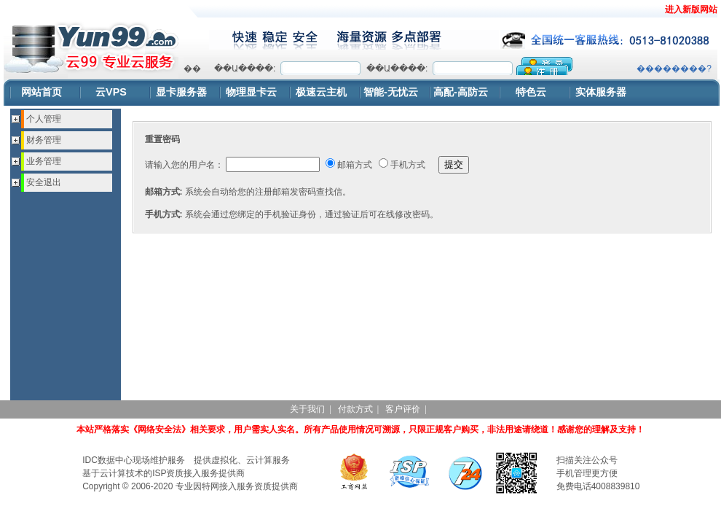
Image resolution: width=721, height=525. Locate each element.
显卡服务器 (181, 92)
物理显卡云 (251, 92)
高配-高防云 (460, 92)
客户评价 (402, 409)
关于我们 (307, 409)
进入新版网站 (691, 9)
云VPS (111, 92)
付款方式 (355, 409)
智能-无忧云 (390, 92)
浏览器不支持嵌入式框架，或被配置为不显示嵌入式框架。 (448, 66)
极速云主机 (321, 92)
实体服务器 (600, 92)
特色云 (531, 92)
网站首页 (41, 92)
